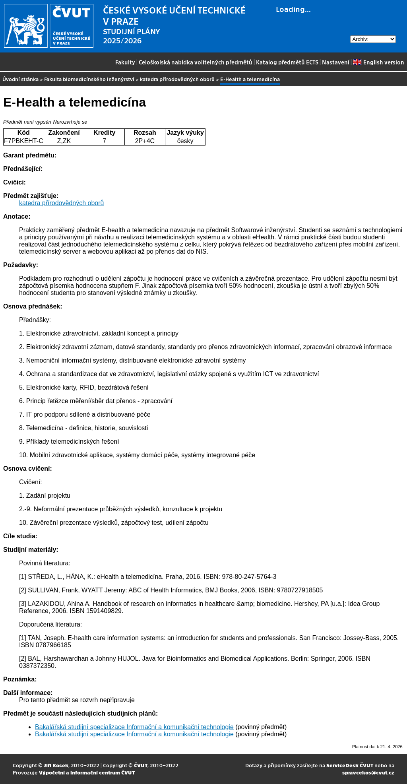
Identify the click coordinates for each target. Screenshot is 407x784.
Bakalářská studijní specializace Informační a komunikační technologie (134, 727)
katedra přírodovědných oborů (177, 79)
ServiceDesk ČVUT (349, 765)
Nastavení (335, 62)
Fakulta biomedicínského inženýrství (89, 79)
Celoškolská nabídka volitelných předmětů (195, 62)
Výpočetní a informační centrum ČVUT (87, 772)
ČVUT (140, 765)
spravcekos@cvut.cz (368, 772)
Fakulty (125, 62)
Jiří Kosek (56, 765)
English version (378, 62)
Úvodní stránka (20, 79)
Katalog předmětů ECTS (287, 62)
